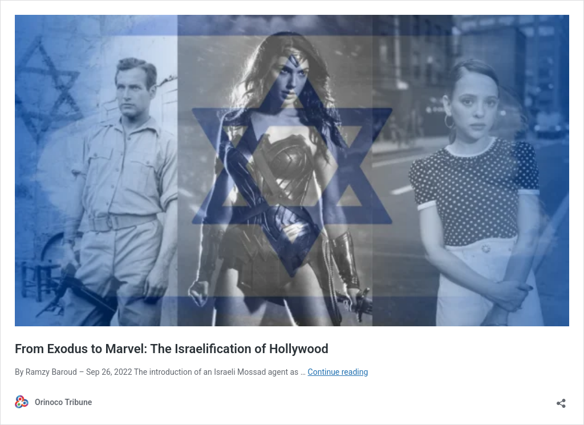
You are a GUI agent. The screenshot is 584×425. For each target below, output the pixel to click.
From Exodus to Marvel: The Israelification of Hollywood (171, 349)
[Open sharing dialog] (561, 399)
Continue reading (338, 372)
